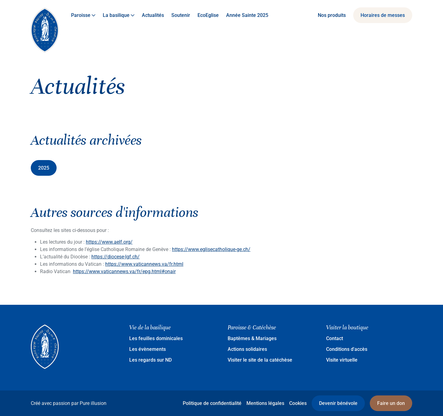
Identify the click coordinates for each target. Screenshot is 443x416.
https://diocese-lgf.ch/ (115, 257)
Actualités (153, 15)
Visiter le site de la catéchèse (260, 360)
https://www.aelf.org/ (109, 242)
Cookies (298, 403)
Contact (334, 338)
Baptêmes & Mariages (252, 338)
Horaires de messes (383, 15)
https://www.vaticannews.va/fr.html (144, 264)
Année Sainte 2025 (247, 15)
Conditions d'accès (346, 349)
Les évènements (147, 349)
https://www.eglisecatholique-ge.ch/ (211, 249)
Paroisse (83, 15)
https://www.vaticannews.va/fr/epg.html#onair (124, 271)
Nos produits (332, 15)
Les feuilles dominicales (156, 338)
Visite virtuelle (341, 360)
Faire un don (391, 403)
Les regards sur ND (150, 360)
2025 (43, 168)
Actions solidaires (247, 349)
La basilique (118, 15)
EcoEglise (208, 15)
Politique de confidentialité (212, 403)
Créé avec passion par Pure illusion (68, 403)
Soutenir (180, 15)
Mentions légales (265, 403)
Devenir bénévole (338, 403)
